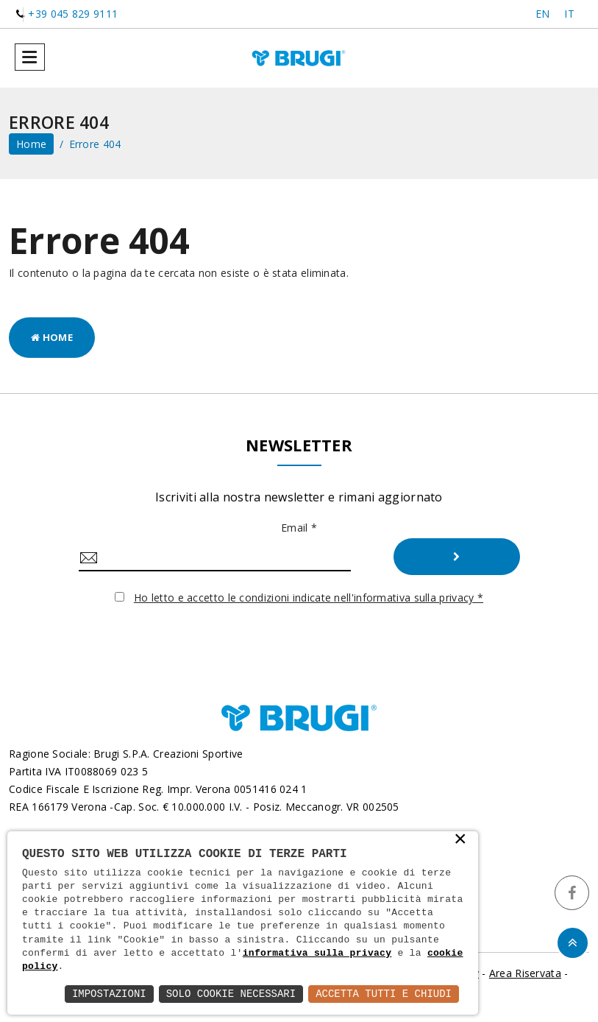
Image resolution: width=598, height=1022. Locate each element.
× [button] (460, 840)
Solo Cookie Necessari (231, 994)
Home (52, 337)
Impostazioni (109, 994)
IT (569, 14)
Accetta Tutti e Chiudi (384, 994)
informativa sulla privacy (317, 953)
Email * (299, 528)
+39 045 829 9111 (73, 14)
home (31, 144)
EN (542, 14)
